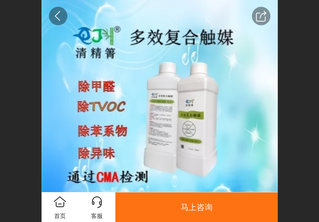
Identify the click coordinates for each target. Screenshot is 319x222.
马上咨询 (197, 207)
